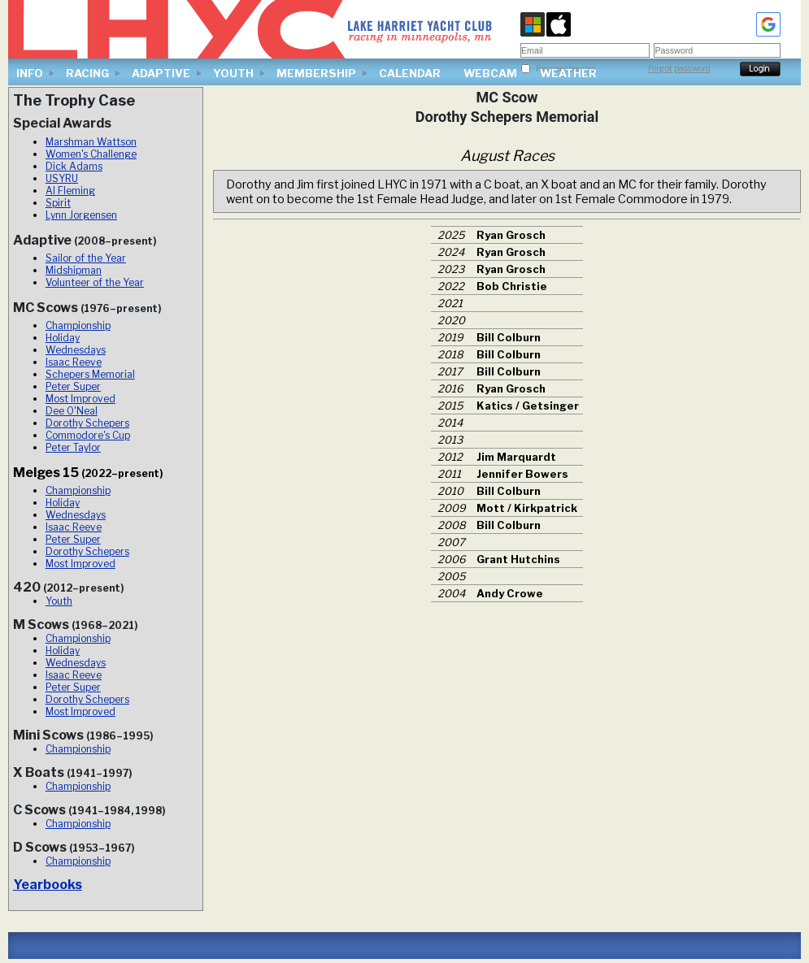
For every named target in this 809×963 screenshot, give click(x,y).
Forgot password (679, 68)
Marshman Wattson (91, 142)
